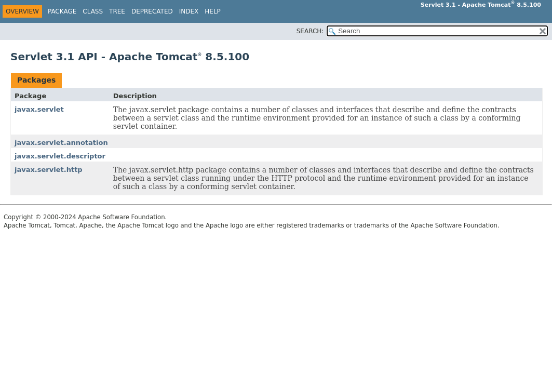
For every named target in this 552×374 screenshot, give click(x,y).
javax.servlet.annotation (61, 142)
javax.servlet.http (49, 169)
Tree (117, 11)
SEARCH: (310, 31)
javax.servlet (39, 109)
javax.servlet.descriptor (60, 156)
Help (213, 11)
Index (189, 11)
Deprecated (152, 11)
